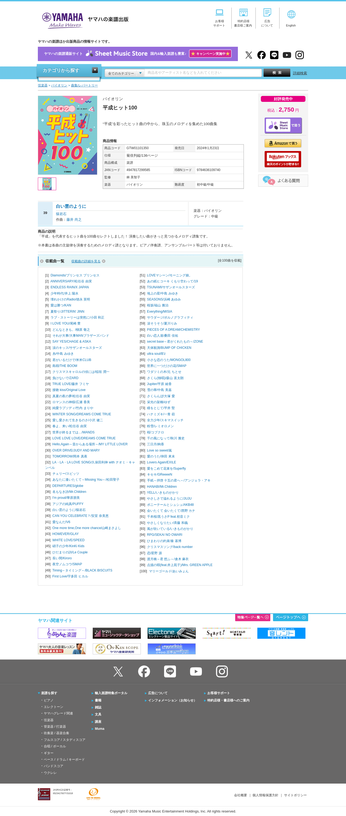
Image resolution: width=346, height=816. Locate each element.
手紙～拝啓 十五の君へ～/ (179, 480)
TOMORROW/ (69, 456)
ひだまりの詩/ (70, 552)
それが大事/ (80, 335)
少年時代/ (64, 293)
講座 (98, 722)
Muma (99, 729)
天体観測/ (169, 348)
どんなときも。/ (71, 330)
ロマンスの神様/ (71, 402)
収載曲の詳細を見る (86, 261)
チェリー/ (65, 474)
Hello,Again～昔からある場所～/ (90, 444)
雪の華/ (159, 390)
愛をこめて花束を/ (166, 468)
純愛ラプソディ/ (72, 408)
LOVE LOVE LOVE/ (84, 438)
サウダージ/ (170, 317)
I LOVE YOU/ (66, 323)
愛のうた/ (161, 456)
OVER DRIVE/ (76, 450)
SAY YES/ (71, 341)
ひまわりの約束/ (164, 541)
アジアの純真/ (68, 504)
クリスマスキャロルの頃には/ (80, 372)
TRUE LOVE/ (70, 384)
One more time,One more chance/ (86, 528)
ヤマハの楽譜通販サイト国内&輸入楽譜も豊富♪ (137, 54)
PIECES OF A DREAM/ (173, 330)
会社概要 (240, 795)
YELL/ (163, 492)
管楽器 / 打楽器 (55, 726)
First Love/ (70, 576)
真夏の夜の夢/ (71, 396)
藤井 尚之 (74, 220)
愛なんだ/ (61, 522)
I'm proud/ (66, 498)
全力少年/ (165, 420)
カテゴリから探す (61, 70)
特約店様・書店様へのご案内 (228, 700)
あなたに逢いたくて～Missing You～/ (85, 479)
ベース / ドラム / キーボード (64, 759)
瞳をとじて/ (161, 408)
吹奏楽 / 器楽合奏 (56, 733)
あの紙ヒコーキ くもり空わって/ (172, 281)
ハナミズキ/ (161, 414)
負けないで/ (65, 378)
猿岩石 (61, 214)
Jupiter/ (159, 384)
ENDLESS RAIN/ (70, 287)
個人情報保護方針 (265, 795)
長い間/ (62, 558)
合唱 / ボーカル (55, 746)
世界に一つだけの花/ (167, 366)
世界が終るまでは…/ (73, 432)
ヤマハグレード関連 (58, 713)
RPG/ (164, 535)
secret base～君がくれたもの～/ (175, 341)
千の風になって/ (166, 438)
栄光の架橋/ (159, 402)
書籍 (98, 700)
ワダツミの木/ (164, 372)
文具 (98, 714)
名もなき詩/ (69, 492)
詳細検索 (300, 73)
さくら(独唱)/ (165, 378)
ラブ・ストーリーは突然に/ (77, 317)
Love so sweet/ (159, 450)
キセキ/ (159, 474)
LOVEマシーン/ (169, 275)
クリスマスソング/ (170, 547)
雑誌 (98, 707)
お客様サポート (218, 693)
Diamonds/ (75, 275)
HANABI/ (162, 487)
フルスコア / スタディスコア (64, 740)
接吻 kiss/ (69, 390)
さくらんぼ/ (161, 396)
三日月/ (155, 444)
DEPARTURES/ (67, 486)
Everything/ (159, 311)
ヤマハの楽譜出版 (84, 20)
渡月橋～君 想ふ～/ (168, 559)
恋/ (154, 553)
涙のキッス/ (77, 348)
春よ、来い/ (69, 426)
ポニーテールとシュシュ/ (170, 505)
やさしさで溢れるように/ (169, 498)
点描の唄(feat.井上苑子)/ (179, 565)
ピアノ (49, 700)
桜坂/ (157, 305)
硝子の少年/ (68, 546)
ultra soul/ (156, 354)
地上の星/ (162, 293)
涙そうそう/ (162, 323)
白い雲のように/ (69, 510)
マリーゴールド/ (169, 571)
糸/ (63, 354)
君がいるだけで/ (71, 360)
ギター (49, 753)
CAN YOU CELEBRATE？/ (80, 516)
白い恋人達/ (162, 335)
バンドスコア (53, 766)
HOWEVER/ (65, 534)
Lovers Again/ (161, 462)
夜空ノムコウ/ (67, 564)
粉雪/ (160, 426)
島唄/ (64, 366)
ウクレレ (50, 773)
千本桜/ (168, 517)
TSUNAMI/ (171, 287)
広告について (158, 693)
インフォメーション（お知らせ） (172, 700)
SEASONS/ (164, 299)
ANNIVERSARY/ (71, 281)
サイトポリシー (295, 795)
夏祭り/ (67, 311)
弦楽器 (49, 720)
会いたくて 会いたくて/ (171, 511)
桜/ (155, 432)
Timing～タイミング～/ (82, 570)
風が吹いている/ (170, 529)
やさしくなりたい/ (167, 523)
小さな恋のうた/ (169, 360)
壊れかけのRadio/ (70, 299)
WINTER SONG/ (81, 414)
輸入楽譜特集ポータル (111, 693)
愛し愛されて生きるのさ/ (77, 420)
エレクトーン (53, 707)
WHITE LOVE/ (68, 540)
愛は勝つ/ (61, 305)
